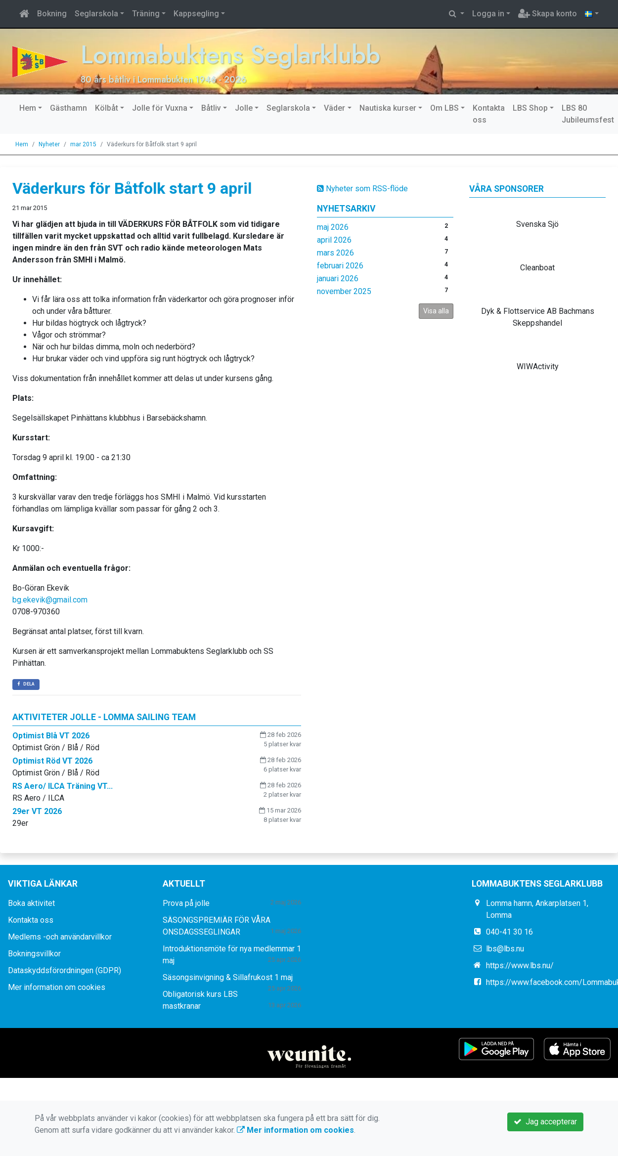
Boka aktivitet (31, 903)
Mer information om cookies (56, 987)
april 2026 (334, 240)
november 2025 (344, 291)
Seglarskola (96, 13)
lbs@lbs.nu (505, 948)
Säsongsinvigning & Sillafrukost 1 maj (228, 977)
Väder (334, 108)
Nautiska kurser (387, 108)
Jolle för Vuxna (159, 108)
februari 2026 (340, 265)
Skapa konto (547, 13)
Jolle (244, 108)
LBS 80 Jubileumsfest (588, 114)
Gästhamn (68, 108)
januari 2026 (337, 278)
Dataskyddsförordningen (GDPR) (64, 970)
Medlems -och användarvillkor (60, 937)
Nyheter (49, 144)
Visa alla (436, 311)
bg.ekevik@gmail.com (50, 599)
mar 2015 (83, 144)
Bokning (52, 13)
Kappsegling (196, 13)
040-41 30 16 (509, 932)
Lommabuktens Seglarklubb (230, 55)
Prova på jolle (186, 903)
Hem (27, 108)
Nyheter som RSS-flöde (362, 188)
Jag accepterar (545, 1121)
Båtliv (211, 108)
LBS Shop (530, 108)
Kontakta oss (489, 114)
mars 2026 (335, 252)
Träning (146, 13)
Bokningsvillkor (34, 953)
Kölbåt (106, 108)
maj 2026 (333, 227)
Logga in (488, 13)
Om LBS (444, 108)
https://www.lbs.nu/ (520, 965)
